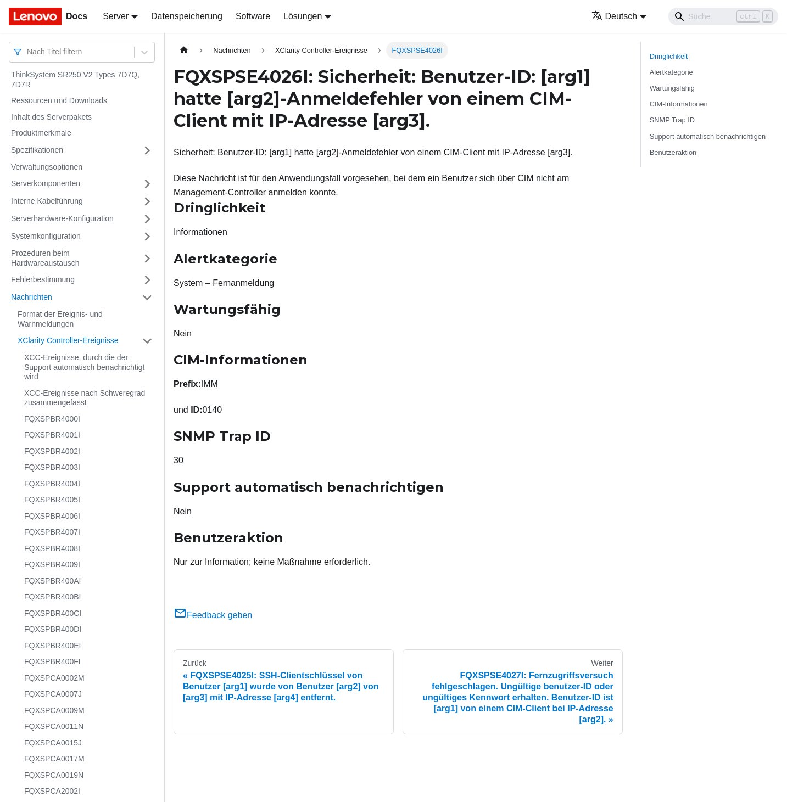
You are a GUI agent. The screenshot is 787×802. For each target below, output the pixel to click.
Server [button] (116, 16)
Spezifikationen (37, 149)
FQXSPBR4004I (52, 483)
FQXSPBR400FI (52, 661)
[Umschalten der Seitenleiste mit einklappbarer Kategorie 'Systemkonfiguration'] (147, 236)
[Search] (723, 16)
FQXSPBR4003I (52, 467)
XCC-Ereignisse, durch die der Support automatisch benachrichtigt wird (84, 367)
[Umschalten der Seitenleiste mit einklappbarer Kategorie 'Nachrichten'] (147, 297)
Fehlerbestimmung (43, 279)
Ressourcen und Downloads (59, 100)
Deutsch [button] (614, 16)
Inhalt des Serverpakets (51, 117)
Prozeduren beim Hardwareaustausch (45, 258)
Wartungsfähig (672, 88)
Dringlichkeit (669, 56)
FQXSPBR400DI (52, 629)
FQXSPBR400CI (52, 613)
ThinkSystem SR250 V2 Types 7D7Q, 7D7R (75, 79)
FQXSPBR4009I (52, 564)
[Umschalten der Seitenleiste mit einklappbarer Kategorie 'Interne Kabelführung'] (147, 201)
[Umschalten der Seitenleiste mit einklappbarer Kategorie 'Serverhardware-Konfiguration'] (147, 219)
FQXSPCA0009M (54, 710)
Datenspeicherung (186, 16)
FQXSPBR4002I (52, 451)
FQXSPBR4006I (52, 516)
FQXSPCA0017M (54, 758)
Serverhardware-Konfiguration (62, 218)
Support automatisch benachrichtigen (708, 136)
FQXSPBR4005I (52, 499)
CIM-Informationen (679, 104)
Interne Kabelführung (47, 201)
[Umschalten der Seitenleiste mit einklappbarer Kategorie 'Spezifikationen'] (147, 150)
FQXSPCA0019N (53, 775)
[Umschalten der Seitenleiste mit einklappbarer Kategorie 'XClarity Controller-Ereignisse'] (147, 341)
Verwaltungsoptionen (46, 166)
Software (253, 16)
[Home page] (184, 50)
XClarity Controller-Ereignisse (68, 340)
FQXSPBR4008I (52, 548)
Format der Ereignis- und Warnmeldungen (60, 319)
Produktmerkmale (41, 132)
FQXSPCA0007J (53, 693)
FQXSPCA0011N (53, 726)
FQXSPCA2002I (52, 791)
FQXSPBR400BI (52, 596)
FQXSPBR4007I (52, 532)
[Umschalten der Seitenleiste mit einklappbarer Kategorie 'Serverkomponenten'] (147, 184)
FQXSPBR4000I (52, 418)
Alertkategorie (671, 72)
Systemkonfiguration (46, 236)
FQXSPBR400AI (52, 580)
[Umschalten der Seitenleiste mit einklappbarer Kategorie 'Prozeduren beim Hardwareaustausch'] (147, 258)
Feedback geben (213, 615)
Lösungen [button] (302, 16)
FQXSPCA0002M (54, 678)
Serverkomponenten (45, 183)
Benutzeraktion (673, 152)
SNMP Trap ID (672, 120)
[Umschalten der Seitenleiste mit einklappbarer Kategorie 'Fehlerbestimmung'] (147, 280)
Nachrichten (31, 297)
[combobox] (28, 52)
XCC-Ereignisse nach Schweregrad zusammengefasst (84, 398)
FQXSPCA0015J (53, 742)
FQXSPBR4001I (52, 434)
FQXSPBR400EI (52, 645)
